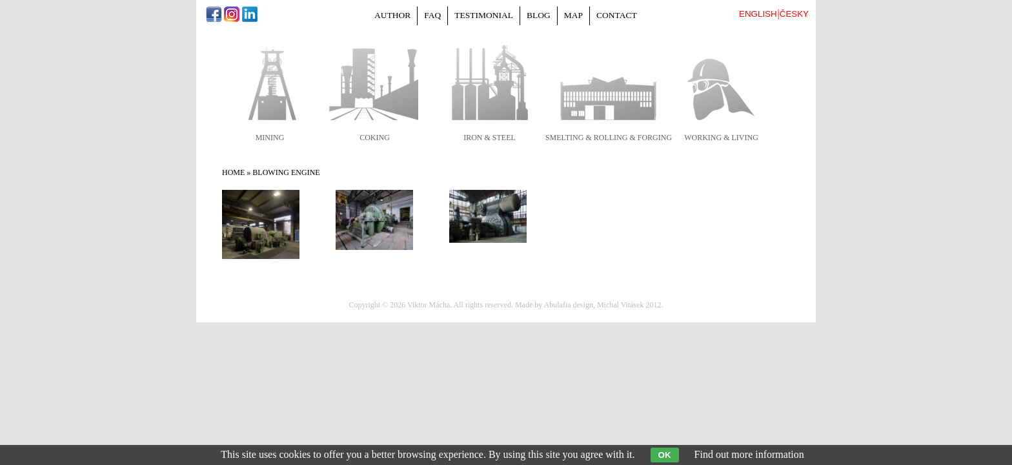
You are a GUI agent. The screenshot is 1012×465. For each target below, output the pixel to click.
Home (233, 172)
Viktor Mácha (428, 304)
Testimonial (483, 15)
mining (270, 137)
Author (392, 15)
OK (664, 455)
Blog (539, 15)
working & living (721, 137)
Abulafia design (568, 304)
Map (573, 15)
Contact (616, 15)
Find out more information (749, 454)
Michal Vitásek (620, 304)
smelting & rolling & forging (608, 137)
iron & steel (489, 137)
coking (374, 137)
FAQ (432, 15)
